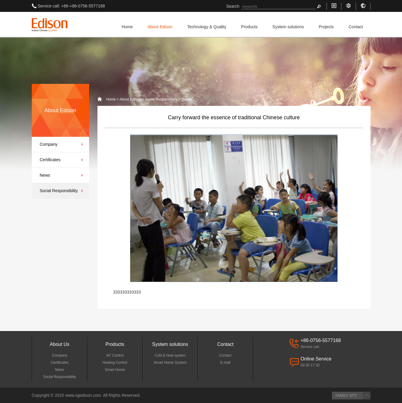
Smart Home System (170, 362)
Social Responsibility (59, 190)
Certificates (50, 159)
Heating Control (115, 362)
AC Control (115, 355)
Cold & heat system (170, 355)
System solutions (288, 26)
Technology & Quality (206, 26)
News (45, 175)
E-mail (225, 362)
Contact (356, 26)
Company (49, 144)
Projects (326, 26)
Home (127, 26)
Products (249, 26)
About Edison (160, 26)
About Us (60, 344)
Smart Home (115, 370)
